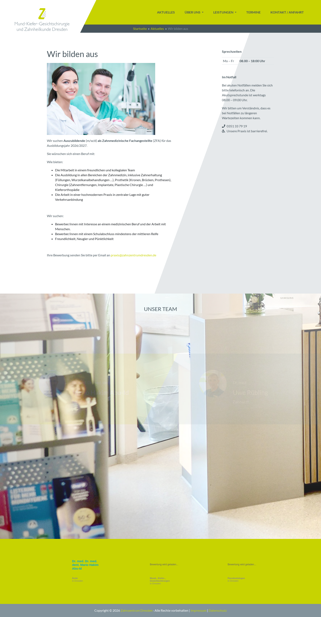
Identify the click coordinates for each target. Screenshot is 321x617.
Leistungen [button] (223, 12)
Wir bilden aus (178, 28)
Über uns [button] (193, 12)
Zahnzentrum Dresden (137, 610)
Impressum (198, 610)
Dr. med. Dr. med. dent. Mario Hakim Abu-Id (85, 564)
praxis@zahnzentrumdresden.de (133, 255)
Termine (253, 12)
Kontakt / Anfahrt (287, 12)
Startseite (140, 28)
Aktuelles (166, 12)
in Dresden (77, 579)
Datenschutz (218, 610)
